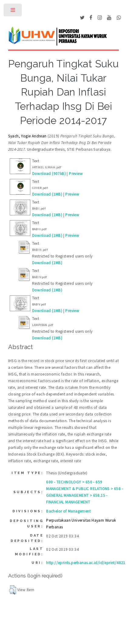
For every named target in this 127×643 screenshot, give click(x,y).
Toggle (13, 11)
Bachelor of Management (68, 511)
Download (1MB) (47, 194)
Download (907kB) (49, 173)
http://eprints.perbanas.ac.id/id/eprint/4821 (85, 562)
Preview (76, 173)
